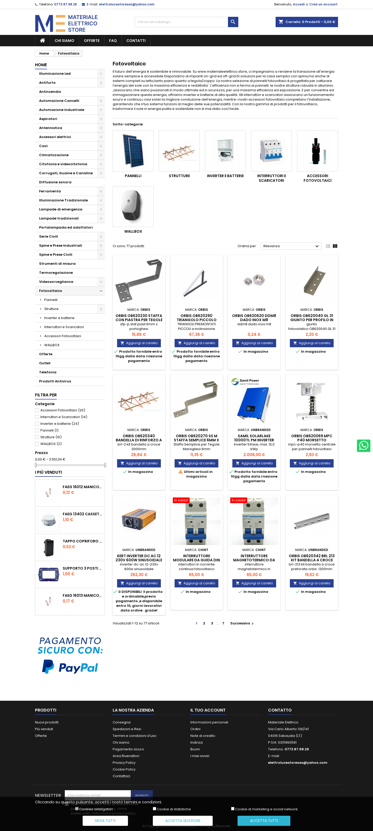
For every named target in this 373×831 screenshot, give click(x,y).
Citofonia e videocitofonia (63, 164)
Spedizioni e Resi (127, 729)
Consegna (122, 722)
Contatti (136, 40)
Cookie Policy (124, 769)
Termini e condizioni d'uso (134, 735)
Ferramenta (50, 191)
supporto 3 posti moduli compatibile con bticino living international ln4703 (83, 568)
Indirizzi (196, 742)
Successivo (242, 623)
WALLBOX (52, 345)
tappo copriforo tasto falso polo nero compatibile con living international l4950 (83, 541)
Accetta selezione (182, 820)
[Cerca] (186, 22)
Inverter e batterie (59, 317)
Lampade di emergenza (60, 209)
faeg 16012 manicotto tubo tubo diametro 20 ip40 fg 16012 (83, 487)
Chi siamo (64, 40)
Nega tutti (105, 820)
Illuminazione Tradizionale (63, 200)
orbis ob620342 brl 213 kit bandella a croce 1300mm (312, 560)
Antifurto (47, 82)
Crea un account (323, 4)
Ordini (195, 729)
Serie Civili (48, 236)
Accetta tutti (264, 820)
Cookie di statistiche (174, 809)
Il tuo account (208, 710)
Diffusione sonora (55, 182)
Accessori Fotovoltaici (62, 336)
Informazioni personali (209, 722)
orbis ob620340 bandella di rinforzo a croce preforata (139, 440)
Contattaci (121, 776)
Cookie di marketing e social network (266, 809)
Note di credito (202, 735)
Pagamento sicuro (128, 749)
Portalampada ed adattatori (66, 227)
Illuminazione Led (55, 73)
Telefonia (47, 372)
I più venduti (48, 472)
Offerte (91, 40)
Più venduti (44, 729)
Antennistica (50, 127)
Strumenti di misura (57, 263)
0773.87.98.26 (65, 4)
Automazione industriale (61, 109)
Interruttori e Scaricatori (64, 326)
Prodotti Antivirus (55, 381)
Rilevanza (291, 246)
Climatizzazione (54, 155)
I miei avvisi (199, 755)
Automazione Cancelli (59, 100)
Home (41, 65)
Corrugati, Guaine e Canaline (66, 173)
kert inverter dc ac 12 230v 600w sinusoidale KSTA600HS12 (139, 560)
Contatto (280, 710)
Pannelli (51, 299)
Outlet (45, 363)
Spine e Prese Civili (55, 254)
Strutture (51, 308)
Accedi (299, 4)
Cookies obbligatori (96, 809)
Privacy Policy (124, 762)
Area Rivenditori (126, 755)
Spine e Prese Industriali (60, 245)
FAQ (113, 40)
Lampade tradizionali (59, 218)
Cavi (43, 145)
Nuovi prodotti (47, 722)
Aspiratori (48, 118)
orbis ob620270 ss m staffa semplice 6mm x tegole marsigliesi (196, 440)
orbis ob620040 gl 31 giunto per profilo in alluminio (311, 320)
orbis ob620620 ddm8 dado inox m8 (254, 317)
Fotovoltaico (50, 290)
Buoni (195, 749)
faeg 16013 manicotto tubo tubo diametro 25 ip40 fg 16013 (83, 595)
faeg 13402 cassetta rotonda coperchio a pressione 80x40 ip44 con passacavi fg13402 (83, 514)
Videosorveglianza (56, 281)
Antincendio (50, 91)
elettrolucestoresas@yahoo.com (126, 4)
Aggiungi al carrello (138, 343)
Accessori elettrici (55, 136)
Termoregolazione (56, 272)
